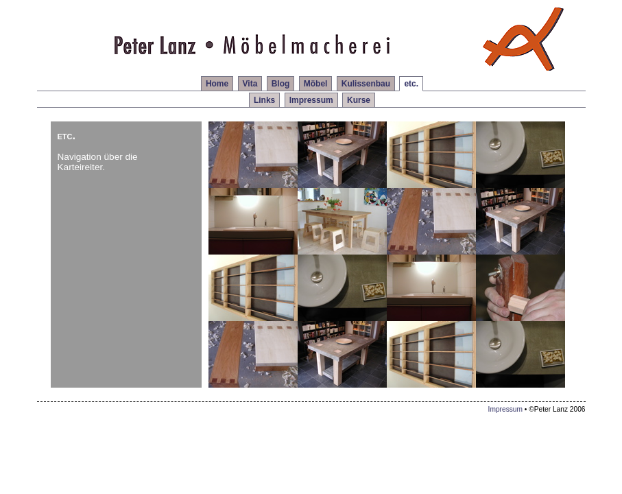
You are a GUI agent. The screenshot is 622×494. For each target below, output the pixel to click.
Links (264, 100)
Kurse (358, 100)
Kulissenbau (366, 84)
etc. (411, 84)
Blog (281, 84)
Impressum (311, 100)
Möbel (316, 84)
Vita (250, 84)
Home (217, 84)
